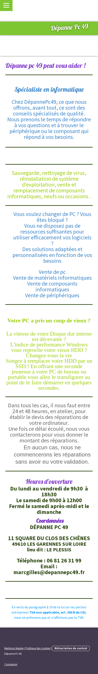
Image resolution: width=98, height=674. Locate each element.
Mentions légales (14, 648)
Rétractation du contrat (71, 648)
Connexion (10, 664)
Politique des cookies (38, 648)
